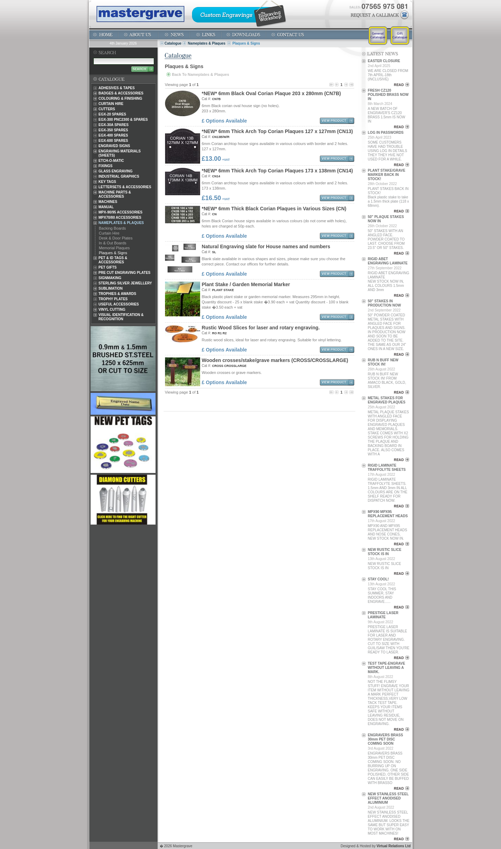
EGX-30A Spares (114, 125)
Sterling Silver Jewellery (125, 283)
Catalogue (173, 43)
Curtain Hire (111, 104)
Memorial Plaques (114, 248)
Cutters (107, 109)
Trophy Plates (113, 299)
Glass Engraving (116, 171)
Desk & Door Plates (116, 238)
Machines (108, 202)
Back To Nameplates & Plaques (200, 74)
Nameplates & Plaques (206, 43)
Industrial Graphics (119, 176)
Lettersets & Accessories (125, 187)
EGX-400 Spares (113, 135)
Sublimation (111, 288)
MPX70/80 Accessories (120, 217)
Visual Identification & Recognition (121, 317)
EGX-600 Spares (113, 141)
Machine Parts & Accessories (115, 194)
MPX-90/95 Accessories (121, 212)
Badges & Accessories (121, 93)
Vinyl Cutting (112, 309)
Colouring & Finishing (120, 98)
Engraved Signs (114, 146)
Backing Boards (112, 228)
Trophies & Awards (117, 294)
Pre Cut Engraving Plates (125, 273)
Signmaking (110, 278)
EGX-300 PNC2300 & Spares (123, 119)
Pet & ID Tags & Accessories (113, 260)
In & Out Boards (112, 243)
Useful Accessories (119, 304)
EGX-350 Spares (113, 130)
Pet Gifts (108, 267)
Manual (106, 207)
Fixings (106, 166)
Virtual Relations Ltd (393, 846)
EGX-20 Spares (112, 114)
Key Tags (107, 182)
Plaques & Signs (113, 253)
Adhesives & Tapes (117, 88)
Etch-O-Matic (111, 161)
